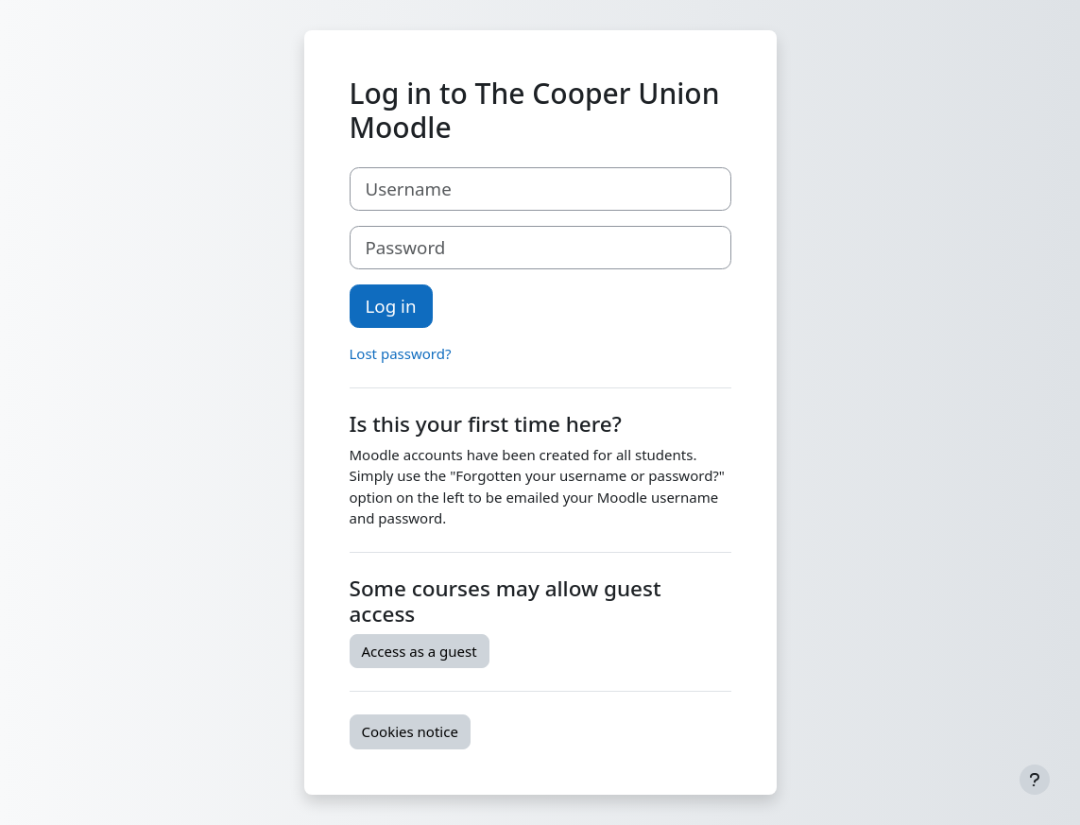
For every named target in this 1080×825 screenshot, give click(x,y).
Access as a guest (419, 651)
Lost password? (401, 353)
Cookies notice (410, 731)
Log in (391, 306)
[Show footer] (1035, 780)
